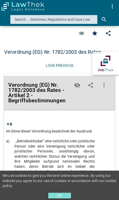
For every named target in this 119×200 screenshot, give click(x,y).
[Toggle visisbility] (77, 85)
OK (59, 196)
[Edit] (108, 33)
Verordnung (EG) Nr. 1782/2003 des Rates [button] (52, 52)
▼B (9, 124)
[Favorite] (81, 33)
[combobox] (54, 19)
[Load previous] (59, 65)
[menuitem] (112, 6)
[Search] (104, 19)
